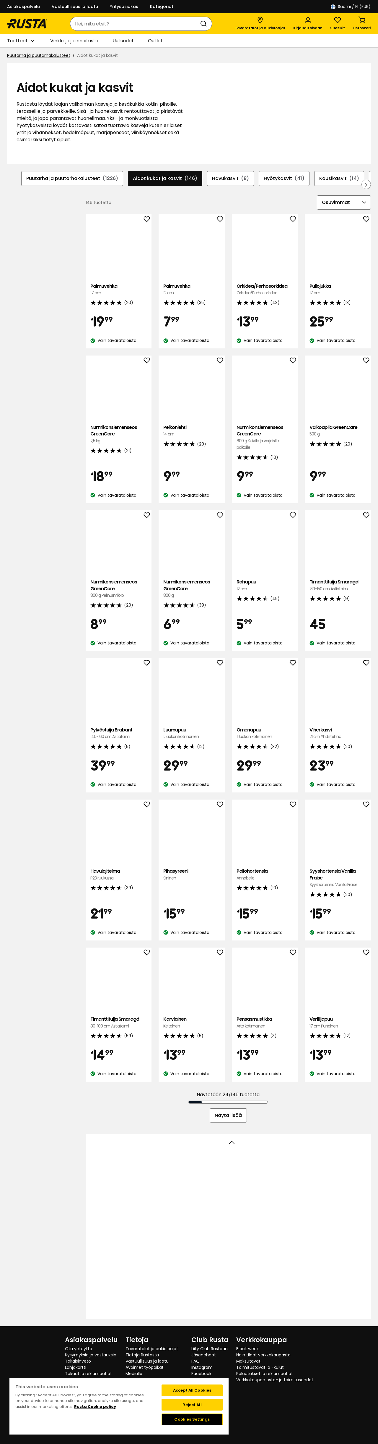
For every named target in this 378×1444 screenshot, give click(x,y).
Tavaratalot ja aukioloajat (152, 1349)
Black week (247, 1349)
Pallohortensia (265, 874)
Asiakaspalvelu (23, 6)
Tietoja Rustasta (142, 1355)
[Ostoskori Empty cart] (361, 24)
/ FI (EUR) (351, 7)
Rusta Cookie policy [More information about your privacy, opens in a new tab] (95, 1406)
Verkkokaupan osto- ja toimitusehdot (274, 1380)
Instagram (202, 1367)
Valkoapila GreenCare (337, 430)
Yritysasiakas (124, 6)
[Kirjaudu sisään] (308, 24)
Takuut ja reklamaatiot (88, 1374)
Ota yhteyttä (78, 1349)
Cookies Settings (192, 1419)
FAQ (195, 1361)
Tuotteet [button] (20, 40)
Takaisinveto (78, 1361)
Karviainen (191, 1022)
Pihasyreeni (191, 874)
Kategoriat (161, 6)
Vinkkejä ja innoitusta (74, 40)
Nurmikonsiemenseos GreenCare (118, 434)
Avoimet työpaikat (145, 1367)
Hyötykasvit (284, 178)
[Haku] (205, 24)
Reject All (192, 1405)
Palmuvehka (118, 289)
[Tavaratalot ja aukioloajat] (260, 24)
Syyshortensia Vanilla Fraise (337, 878)
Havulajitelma (118, 874)
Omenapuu (265, 733)
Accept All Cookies (192, 1390)
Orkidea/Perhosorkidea (265, 289)
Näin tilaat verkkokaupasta (263, 1355)
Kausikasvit (339, 178)
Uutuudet (123, 40)
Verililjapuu (337, 1022)
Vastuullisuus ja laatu (75, 6)
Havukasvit (230, 178)
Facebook (201, 1374)
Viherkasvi (337, 733)
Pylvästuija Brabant (118, 733)
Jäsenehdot (203, 1355)
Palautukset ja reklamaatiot (264, 1374)
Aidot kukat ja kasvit (165, 178)
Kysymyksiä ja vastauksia (90, 1355)
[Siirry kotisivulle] (27, 23)
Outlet (155, 40)
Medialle (134, 1374)
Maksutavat (248, 1361)
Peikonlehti (191, 430)
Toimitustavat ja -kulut (260, 1367)
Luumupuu (191, 733)
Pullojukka (337, 289)
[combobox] (135, 24)
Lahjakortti (75, 1367)
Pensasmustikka (265, 1022)
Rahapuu (265, 585)
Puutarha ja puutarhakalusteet (38, 55)
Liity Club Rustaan (209, 1349)
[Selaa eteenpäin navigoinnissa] (366, 184)
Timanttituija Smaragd (337, 585)
